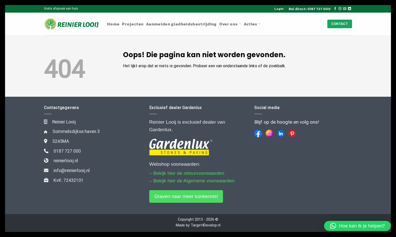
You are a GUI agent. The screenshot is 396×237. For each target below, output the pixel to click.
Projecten (132, 24)
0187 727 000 (67, 151)
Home (113, 24)
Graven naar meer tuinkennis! (186, 196)
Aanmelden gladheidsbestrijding (181, 24)
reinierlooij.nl (66, 160)
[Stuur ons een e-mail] (344, 9)
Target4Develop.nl (205, 225)
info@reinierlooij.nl (72, 170)
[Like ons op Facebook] (335, 9)
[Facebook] (258, 133)
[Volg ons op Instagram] (339, 9)
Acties (252, 24)
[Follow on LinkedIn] (349, 9)
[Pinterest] (292, 133)
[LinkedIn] (281, 133)
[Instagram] (269, 133)
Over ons (230, 24)
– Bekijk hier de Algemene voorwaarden (192, 180)
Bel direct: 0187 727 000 (310, 8)
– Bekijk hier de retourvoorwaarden (187, 173)
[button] (357, 226)
